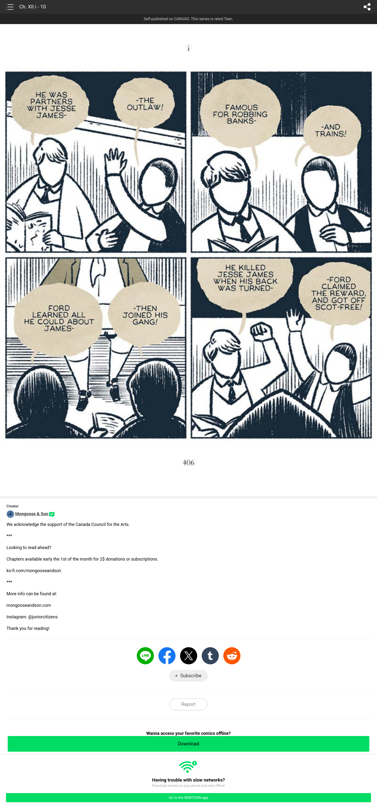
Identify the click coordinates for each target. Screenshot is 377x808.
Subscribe (190, 676)
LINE (145, 655)
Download (188, 744)
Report (188, 704)
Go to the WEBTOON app (188, 797)
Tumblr (210, 655)
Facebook (167, 655)
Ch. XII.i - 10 (32, 7)
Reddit (231, 655)
